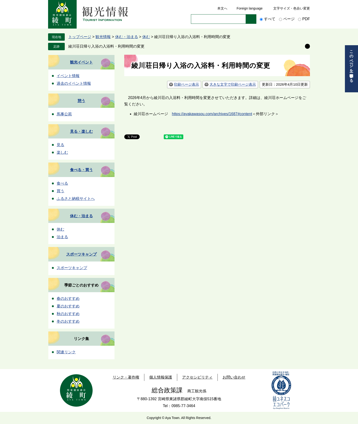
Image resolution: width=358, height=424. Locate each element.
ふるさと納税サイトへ (76, 199)
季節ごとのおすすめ (81, 285)
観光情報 (103, 37)
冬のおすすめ (68, 321)
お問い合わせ (234, 377)
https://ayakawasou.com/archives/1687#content (212, 114)
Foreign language (250, 8)
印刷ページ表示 (186, 84)
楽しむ (62, 152)
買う (60, 191)
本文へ (222, 8)
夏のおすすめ (68, 306)
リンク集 (81, 339)
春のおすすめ (68, 298)
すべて (269, 19)
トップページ (79, 37)
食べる (62, 183)
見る (60, 145)
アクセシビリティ (197, 377)
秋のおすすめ (68, 314)
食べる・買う (81, 170)
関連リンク (66, 352)
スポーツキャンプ (81, 254)
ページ (289, 19)
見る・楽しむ (81, 131)
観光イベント (81, 62)
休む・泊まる (126, 37)
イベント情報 (68, 76)
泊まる (62, 237)
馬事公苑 (64, 114)
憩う (81, 101)
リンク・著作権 (126, 377)
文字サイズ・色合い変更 (291, 8)
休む (146, 37)
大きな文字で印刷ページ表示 (232, 84)
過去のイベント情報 (74, 83)
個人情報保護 (160, 377)
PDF (306, 19)
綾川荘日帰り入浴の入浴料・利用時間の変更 (106, 46)
